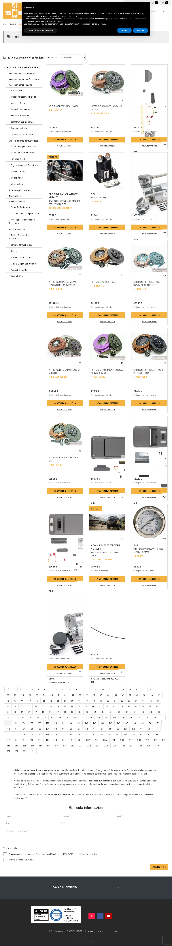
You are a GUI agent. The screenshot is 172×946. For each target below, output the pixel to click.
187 (125, 734)
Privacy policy (102, 931)
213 (16, 745)
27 (30, 695)
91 (15, 711)
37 (101, 695)
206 (122, 739)
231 (8, 751)
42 (137, 695)
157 (47, 728)
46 (8, 700)
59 (101, 700)
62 (122, 700)
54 (65, 700)
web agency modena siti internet (86, 941)
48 (22, 700)
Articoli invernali (17, 90)
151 (157, 723)
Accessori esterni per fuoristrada (24, 79)
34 (80, 695)
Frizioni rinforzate (18, 171)
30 (51, 695)
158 (55, 728)
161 (78, 728)
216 (40, 745)
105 (119, 711)
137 (47, 723)
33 (73, 695)
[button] (165, 83)
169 (141, 728)
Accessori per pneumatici (20, 84)
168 (133, 728)
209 (147, 739)
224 (106, 745)
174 (23, 734)
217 (48, 745)
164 (102, 728)
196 (39, 739)
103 (102, 711)
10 (69, 689)
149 (142, 723)
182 (86, 734)
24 (8, 695)
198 (55, 739)
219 (64, 745)
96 (50, 711)
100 (79, 711)
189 (141, 734)
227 (131, 745)
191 (156, 734)
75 (58, 706)
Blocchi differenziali (19, 115)
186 (117, 734)
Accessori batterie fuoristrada (23, 73)
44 (151, 695)
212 (8, 745)
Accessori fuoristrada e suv (21, 67)
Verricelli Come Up (18, 269)
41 (130, 695)
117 (52, 717)
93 (29, 711)
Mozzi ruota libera (17, 201)
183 (94, 734)
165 (110, 728)
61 (115, 700)
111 (8, 717)
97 (57, 711)
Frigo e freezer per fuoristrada (23, 165)
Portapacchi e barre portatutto (24, 213)
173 (16, 734)
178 (55, 734)
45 (159, 695)
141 (79, 723)
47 (15, 700)
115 (37, 717)
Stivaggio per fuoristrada (21, 257)
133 (16, 723)
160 (70, 728)
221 (80, 745)
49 (29, 700)
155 (31, 728)
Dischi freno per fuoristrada (22, 146)
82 (107, 706)
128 (138, 717)
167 (125, 728)
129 (146, 717)
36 (94, 695)
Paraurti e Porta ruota (19, 207)
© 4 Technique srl (56, 931)
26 (22, 695)
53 (58, 700)
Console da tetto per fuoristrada (23, 140)
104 (111, 711)
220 (72, 745)
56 (79, 700)
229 (148, 745)
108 (142, 711)
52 (51, 700)
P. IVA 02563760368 (74, 931)
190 (148, 734)
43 (144, 695)
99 (72, 711)
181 (78, 734)
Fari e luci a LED (17, 158)
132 (8, 723)
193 (16, 739)
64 (136, 700)
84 (121, 706)
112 (15, 717)
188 (133, 734)
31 (58, 695)
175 (31, 734)
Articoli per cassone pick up (22, 96)
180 (70, 734)
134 (23, 723)
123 (98, 717)
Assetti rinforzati (17, 102)
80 (93, 706)
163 (94, 728)
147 (126, 723)
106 (126, 711)
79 (86, 706)
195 (31, 739)
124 (106, 717)
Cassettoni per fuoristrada (22, 121)
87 (143, 706)
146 (118, 723)
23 (158, 689)
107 (134, 711)
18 (123, 689)
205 (113, 739)
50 (37, 700)
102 (95, 711)
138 (55, 723)
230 (157, 745)
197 (47, 739)
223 (97, 745)
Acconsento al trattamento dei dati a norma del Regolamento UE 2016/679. (53, 854)
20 (137, 689)
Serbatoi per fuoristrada (20, 244)
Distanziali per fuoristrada (21, 152)
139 (63, 723)
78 (79, 706)
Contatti (153, 11)
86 (136, 706)
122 (90, 717)
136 (39, 723)
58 (94, 700)
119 (67, 717)
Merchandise (15, 195)
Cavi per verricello (18, 128)
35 (87, 695)
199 (63, 739)
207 (130, 739)
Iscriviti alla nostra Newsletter (21, 859)
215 (32, 745)
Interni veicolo (16, 183)
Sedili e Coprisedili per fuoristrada (20, 236)
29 (44, 695)
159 (63, 728)
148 (134, 723)
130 (154, 717)
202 (88, 739)
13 (89, 689)
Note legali (89, 931)
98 (65, 711)
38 (108, 695)
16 (110, 689)
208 (139, 739)
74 (50, 706)
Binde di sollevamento (20, 109)
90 (8, 711)
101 (87, 711)
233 (25, 751)
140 (71, 723)
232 (16, 751)
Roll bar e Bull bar (17, 229)
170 (149, 728)
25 (15, 695)
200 (71, 739)
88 (150, 706)
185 (109, 734)
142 (86, 723)
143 (94, 723)
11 (76, 689)
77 (72, 706)
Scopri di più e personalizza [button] (40, 30)
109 (150, 711)
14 (96, 689)
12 (83, 689)
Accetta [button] (140, 30)
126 (122, 717)
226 (123, 745)
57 (87, 700)
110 (158, 711)
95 (43, 711)
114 (30, 717)
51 (44, 700)
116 (45, 717)
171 (156, 728)
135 (31, 723)
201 (79, 739)
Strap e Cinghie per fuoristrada (24, 263)
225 (114, 745)
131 (162, 717)
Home (5, 23)
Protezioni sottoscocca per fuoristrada (22, 221)
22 (151, 689)
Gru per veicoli (16, 177)
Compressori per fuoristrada (22, 134)
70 (22, 706)
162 (86, 728)
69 (15, 706)
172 (8, 734)
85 (129, 706)
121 (82, 717)
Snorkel (13, 251)
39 (116, 695)
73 (43, 706)
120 (74, 717)
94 (36, 711)
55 (72, 700)
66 (151, 700)
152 (8, 728)
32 (65, 695)
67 (158, 700)
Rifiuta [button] (124, 30)
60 (108, 700)
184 (101, 734)
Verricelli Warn (16, 276)
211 (163, 739)
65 (143, 700)
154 (23, 728)
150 (150, 723)
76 (65, 706)
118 (59, 717)
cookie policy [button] (71, 16)
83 (114, 706)
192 (8, 739)
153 (16, 728)
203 (96, 739)
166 (117, 728)
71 (29, 706)
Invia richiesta (159, 867)
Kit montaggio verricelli (19, 190)
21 (144, 689)
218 (56, 745)
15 (103, 689)
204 (105, 739)
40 (123, 695)
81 (100, 706)
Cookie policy (116, 931)
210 (155, 739)
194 (23, 739)
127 (130, 717)
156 (39, 728)
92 (22, 711)
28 (37, 695)
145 (110, 723)
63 (129, 700)
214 (24, 745)
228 (140, 745)
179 (63, 734)
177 (47, 734)
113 (22, 717)
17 (116, 689)
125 (114, 717)
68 (8, 706)
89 (157, 706)
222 (89, 745)
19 (130, 689)
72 (36, 706)
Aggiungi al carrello (65, 139)
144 (102, 723)
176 (39, 734)
